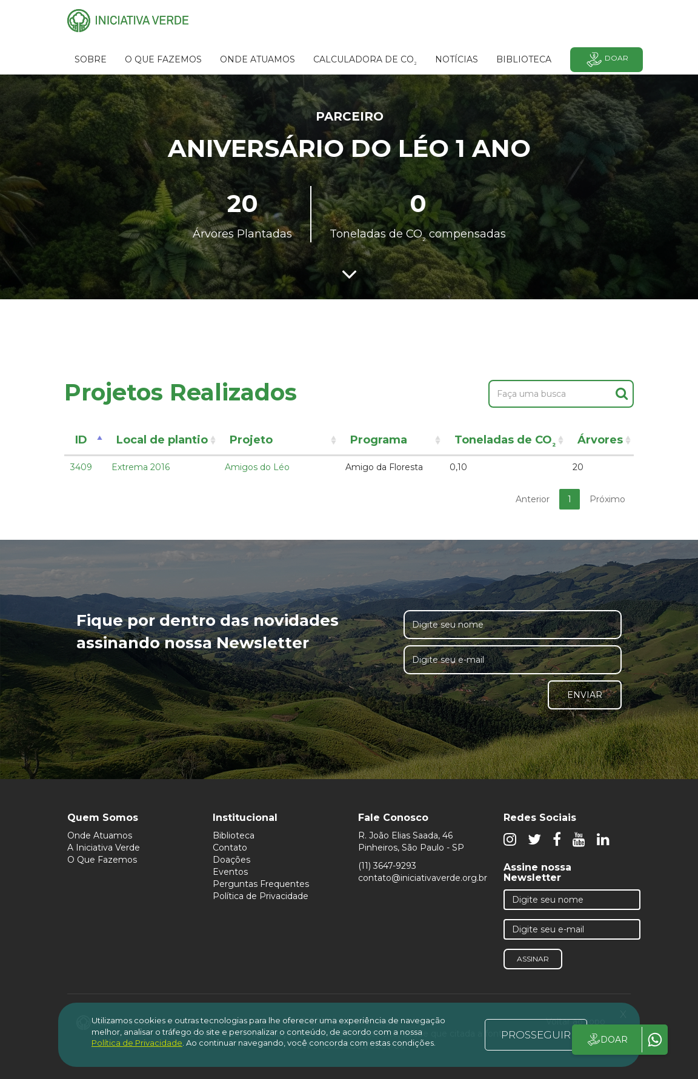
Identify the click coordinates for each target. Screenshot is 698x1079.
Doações (231, 859)
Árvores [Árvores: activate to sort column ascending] (600, 440)
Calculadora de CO (365, 61)
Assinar (533, 958)
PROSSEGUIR (536, 1035)
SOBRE (91, 59)
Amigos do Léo (257, 467)
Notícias (456, 59)
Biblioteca (233, 835)
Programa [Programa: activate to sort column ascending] (378, 440)
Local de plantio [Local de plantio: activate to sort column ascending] (162, 440)
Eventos (230, 871)
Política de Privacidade (260, 896)
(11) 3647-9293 (387, 865)
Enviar (584, 694)
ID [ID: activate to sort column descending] (81, 440)
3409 (81, 467)
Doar (606, 59)
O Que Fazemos (102, 859)
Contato (230, 847)
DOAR (607, 1039)
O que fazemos (163, 59)
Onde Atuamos (99, 835)
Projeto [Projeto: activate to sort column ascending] (251, 440)
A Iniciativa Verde (103, 847)
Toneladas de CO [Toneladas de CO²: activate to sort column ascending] (505, 442)
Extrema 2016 (140, 467)
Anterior (533, 499)
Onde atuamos (257, 59)
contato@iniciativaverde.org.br (422, 877)
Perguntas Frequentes (261, 883)
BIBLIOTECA (523, 59)
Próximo (607, 499)
